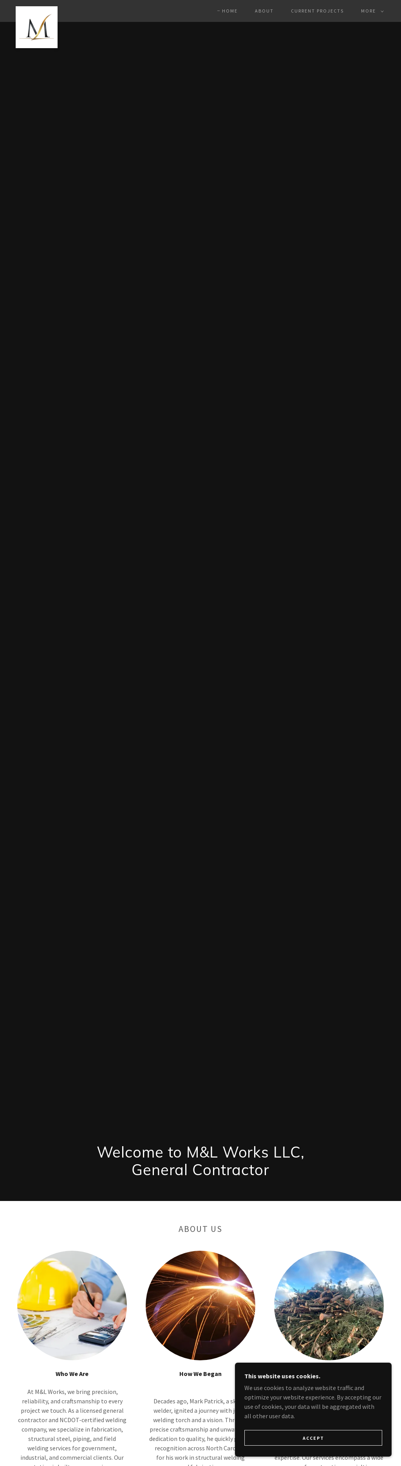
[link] (37, 9)
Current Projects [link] (317, 11)
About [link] (264, 11)
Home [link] (230, 11)
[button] (370, 11)
